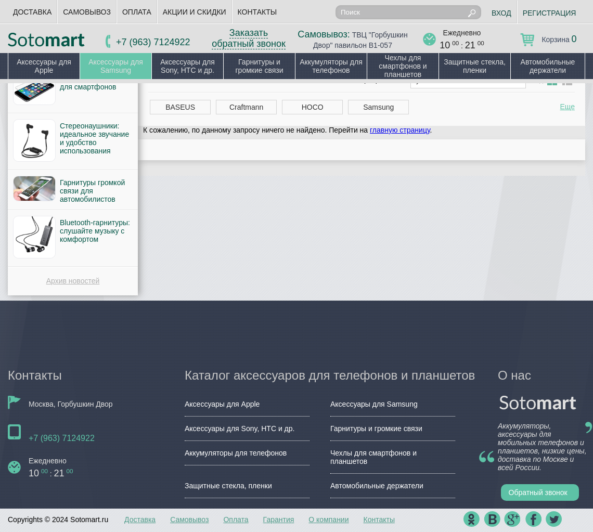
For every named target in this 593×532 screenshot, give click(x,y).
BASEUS (180, 107)
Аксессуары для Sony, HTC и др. (187, 66)
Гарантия (278, 519)
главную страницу (400, 130)
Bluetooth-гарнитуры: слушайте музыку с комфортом (95, 230)
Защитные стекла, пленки (475, 66)
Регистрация (549, 13)
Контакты (257, 12)
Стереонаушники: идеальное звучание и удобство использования (94, 138)
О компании (328, 519)
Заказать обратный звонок (249, 38)
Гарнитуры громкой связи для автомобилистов (92, 190)
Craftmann (246, 107)
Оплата (136, 12)
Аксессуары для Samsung (115, 66)
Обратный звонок (538, 492)
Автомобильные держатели (548, 66)
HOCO (313, 107)
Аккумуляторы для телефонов (331, 66)
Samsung (378, 107)
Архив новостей (73, 281)
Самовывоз (87, 12)
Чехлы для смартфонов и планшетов (403, 66)
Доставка (32, 12)
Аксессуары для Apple (44, 66)
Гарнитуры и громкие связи (259, 66)
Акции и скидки (194, 12)
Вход (501, 13)
